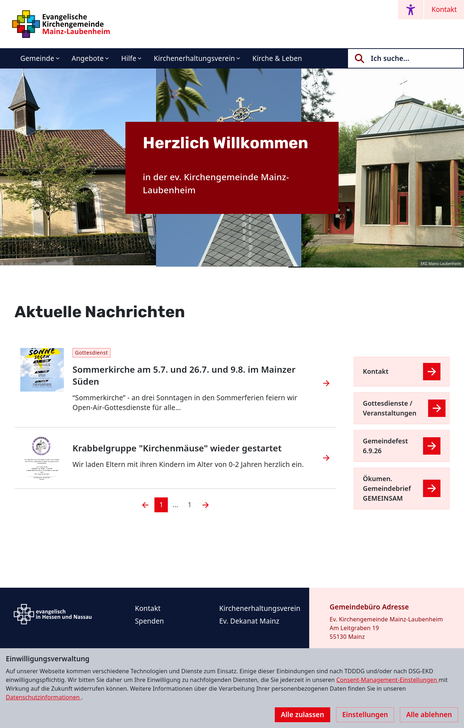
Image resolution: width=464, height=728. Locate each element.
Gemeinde (37, 58)
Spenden (149, 621)
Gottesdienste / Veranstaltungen (390, 408)
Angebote (88, 58)
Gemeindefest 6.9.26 (385, 446)
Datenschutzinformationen (43, 697)
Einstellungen (365, 714)
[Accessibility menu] (410, 9)
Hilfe (128, 58)
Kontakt (444, 9)
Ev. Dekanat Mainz (249, 621)
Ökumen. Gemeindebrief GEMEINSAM (387, 488)
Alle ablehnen (429, 714)
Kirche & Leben (277, 58)
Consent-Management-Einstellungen (387, 680)
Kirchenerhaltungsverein (194, 58)
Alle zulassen (302, 714)
